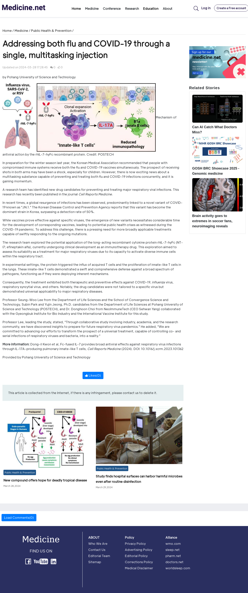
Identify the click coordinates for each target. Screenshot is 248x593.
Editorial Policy (136, 556)
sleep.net (172, 550)
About (167, 9)
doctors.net (174, 562)
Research (132, 9)
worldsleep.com (177, 568)
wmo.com (173, 544)
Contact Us (96, 550)
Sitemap (94, 562)
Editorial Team (99, 556)
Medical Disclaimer (139, 568)
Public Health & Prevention (51, 31)
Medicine (92, 9)
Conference (112, 9)
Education (150, 9)
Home (76, 9)
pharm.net (173, 556)
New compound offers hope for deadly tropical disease (45, 480)
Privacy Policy (135, 544)
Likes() (93, 375)
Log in (205, 8)
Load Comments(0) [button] (19, 518)
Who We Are (97, 544)
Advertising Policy (138, 550)
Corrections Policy (139, 562)
